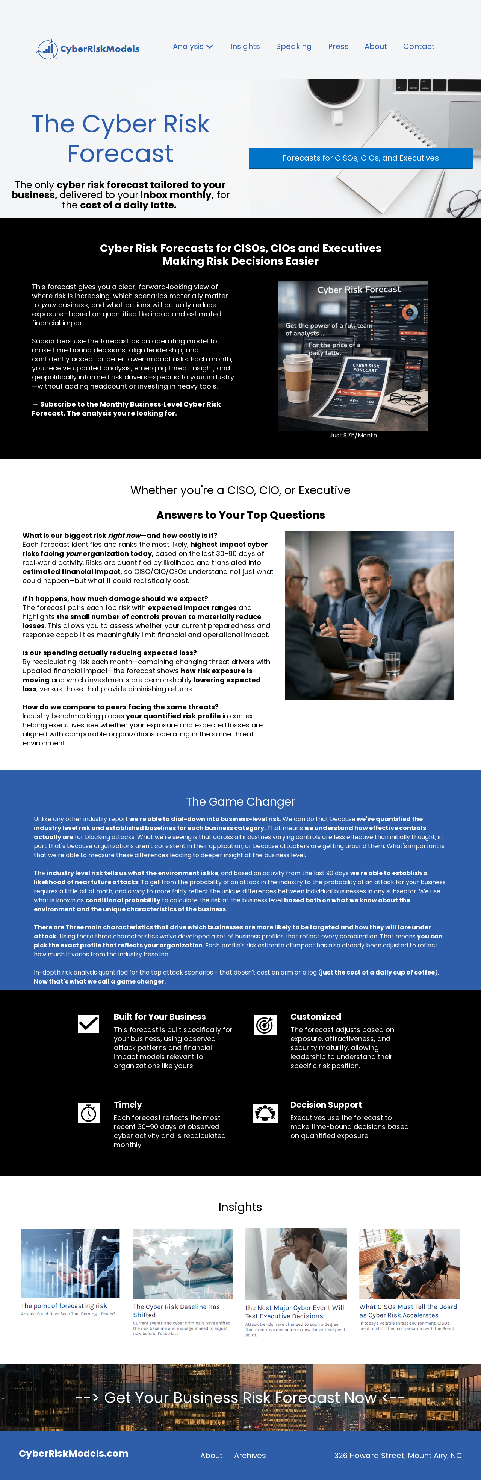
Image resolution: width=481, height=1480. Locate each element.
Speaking (294, 46)
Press (338, 46)
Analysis (193, 46)
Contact (419, 46)
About (376, 46)
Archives (250, 1455)
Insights (245, 46)
